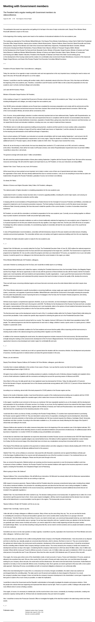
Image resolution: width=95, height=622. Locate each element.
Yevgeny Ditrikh (69, 48)
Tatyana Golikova (57, 43)
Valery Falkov (66, 52)
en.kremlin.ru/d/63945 (35, 614)
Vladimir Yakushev (24, 54)
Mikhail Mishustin (36, 41)
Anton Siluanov (46, 48)
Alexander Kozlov (42, 50)
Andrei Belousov (63, 41)
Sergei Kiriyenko (18, 43)
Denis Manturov (8, 52)
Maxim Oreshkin (74, 45)
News (36, 610)
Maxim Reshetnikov (25, 48)
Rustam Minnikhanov (67, 57)
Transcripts (40, 610)
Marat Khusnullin (78, 43)
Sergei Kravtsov (65, 50)
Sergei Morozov (12, 59)
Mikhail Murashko (30, 52)
